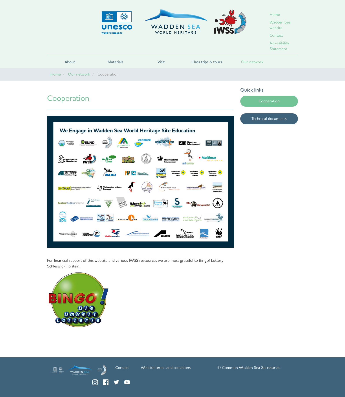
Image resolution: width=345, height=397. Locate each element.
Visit (161, 62)
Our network (252, 62)
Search (286, 62)
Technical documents (268, 118)
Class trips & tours (206, 62)
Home (275, 14)
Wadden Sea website (280, 25)
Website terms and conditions (166, 367)
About (70, 62)
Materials (115, 62)
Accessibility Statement (279, 46)
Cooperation (269, 101)
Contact (276, 35)
